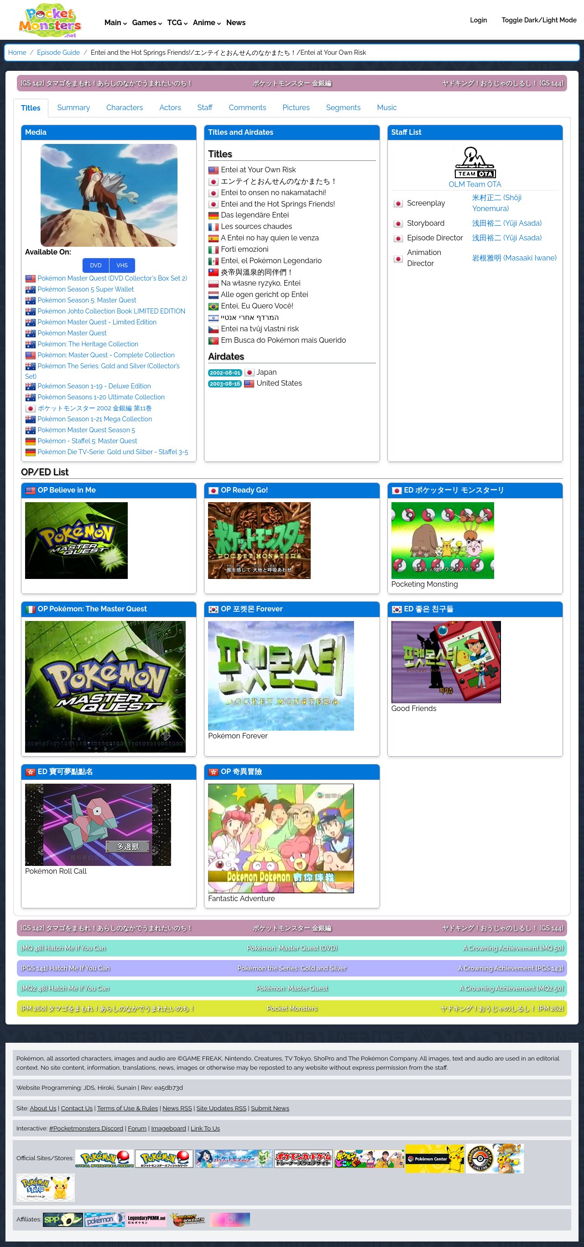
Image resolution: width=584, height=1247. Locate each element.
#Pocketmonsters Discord (86, 1128)
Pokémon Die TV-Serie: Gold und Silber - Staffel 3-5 (113, 452)
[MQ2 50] (511, 988)
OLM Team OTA (475, 184)
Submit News (270, 1108)
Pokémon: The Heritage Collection (88, 344)
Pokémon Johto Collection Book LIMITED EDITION (112, 311)
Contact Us (77, 1108)
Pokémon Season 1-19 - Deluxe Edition (94, 386)
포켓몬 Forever (258, 609)
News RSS (177, 1108)
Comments (247, 107)
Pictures (296, 107)
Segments (343, 107)
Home (17, 52)
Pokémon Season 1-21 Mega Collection (95, 419)
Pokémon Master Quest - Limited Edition (97, 322)
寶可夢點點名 (71, 771)
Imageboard (168, 1128)
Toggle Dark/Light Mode (539, 20)
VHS (122, 265)
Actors (170, 107)
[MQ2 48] (65, 988)
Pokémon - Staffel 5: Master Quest (87, 441)
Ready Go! (250, 490)
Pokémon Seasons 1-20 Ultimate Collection (101, 397)
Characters (124, 107)
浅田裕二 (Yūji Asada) (507, 223)
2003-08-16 (225, 384)
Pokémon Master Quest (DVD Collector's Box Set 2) (112, 278)
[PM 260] (108, 1008)
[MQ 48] (63, 948)
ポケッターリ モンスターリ (460, 490)
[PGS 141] (65, 968)
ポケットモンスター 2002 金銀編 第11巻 (95, 408)
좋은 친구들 (434, 609)
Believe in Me (72, 490)
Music (387, 107)
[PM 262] (501, 1008)
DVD (95, 265)
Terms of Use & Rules (127, 1108)
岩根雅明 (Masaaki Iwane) (514, 258)
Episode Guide (58, 52)
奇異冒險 (247, 771)
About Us (43, 1108)
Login (478, 20)
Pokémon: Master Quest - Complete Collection (106, 355)
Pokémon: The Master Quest (98, 609)
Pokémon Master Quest (72, 333)
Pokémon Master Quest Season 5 (86, 430)
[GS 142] (107, 83)
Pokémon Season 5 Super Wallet (86, 289)
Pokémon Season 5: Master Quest (87, 300)
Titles (31, 108)
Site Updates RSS (221, 1108)
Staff (205, 107)
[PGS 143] (510, 968)
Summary (73, 107)
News (236, 22)
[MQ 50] (513, 948)
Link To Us (205, 1128)
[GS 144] (502, 83)
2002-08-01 (225, 373)
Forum (137, 1128)
